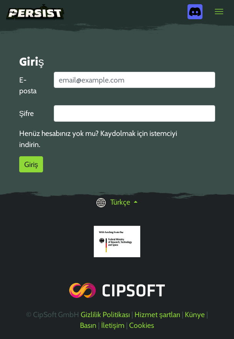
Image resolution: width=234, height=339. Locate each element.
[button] (117, 202)
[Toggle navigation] (219, 11)
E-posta (28, 85)
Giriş (31, 164)
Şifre (26, 113)
